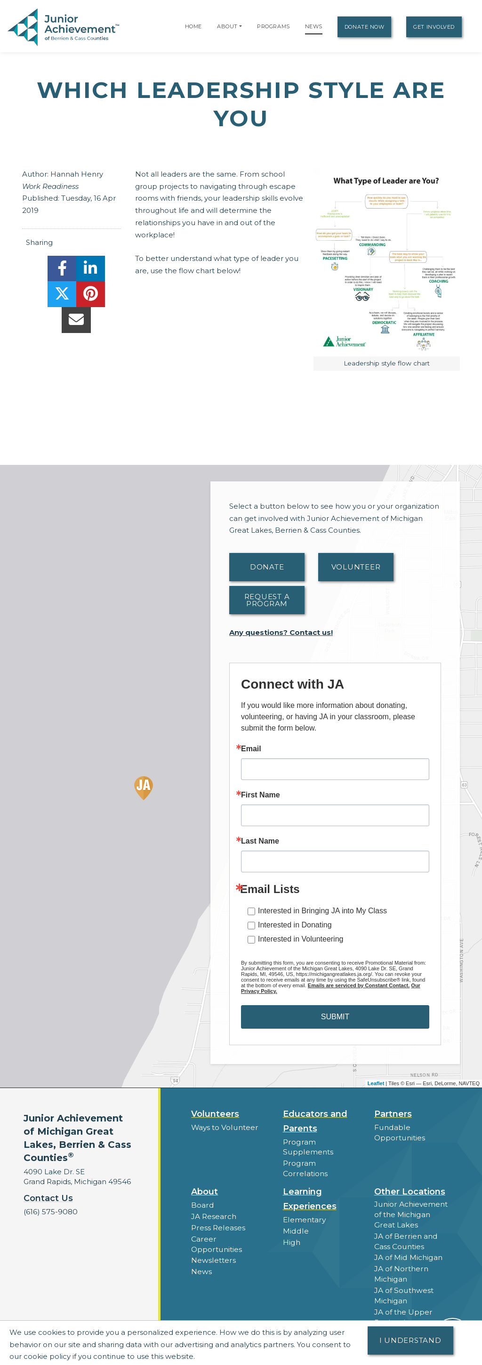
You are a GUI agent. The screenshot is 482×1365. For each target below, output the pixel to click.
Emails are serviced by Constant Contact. (359, 985)
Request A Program (267, 600)
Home (193, 26)
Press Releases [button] (217, 1215)
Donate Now (365, 27)
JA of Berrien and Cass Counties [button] (405, 1228)
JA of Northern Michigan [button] (400, 1259)
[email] (76, 322)
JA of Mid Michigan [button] (408, 1243)
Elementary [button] (304, 1207)
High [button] (291, 1229)
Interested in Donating (295, 925)
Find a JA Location (407, 1316)
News (313, 26)
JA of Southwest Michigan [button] (403, 1280)
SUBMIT (335, 1017)
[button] (240, 26)
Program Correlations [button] (321, 1162)
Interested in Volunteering (300, 939)
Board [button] (202, 1193)
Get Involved (434, 27)
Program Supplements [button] (307, 1147)
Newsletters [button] (212, 1236)
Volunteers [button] (215, 1114)
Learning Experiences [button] (310, 1187)
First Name (260, 795)
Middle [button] (295, 1218)
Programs (273, 26)
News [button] (201, 1247)
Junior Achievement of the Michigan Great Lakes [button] (412, 1202)
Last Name (260, 841)
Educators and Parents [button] (315, 1121)
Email (251, 749)
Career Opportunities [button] (229, 1225)
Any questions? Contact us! (281, 632)
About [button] (204, 1180)
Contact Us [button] (48, 1198)
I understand (410, 1340)
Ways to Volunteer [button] (224, 1127)
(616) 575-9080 (50, 1211)
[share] (62, 271)
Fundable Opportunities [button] (399, 1132)
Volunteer (356, 566)
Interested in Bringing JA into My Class (322, 911)
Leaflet (376, 1083)
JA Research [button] (213, 1204)
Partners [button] (393, 1114)
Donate (267, 566)
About (227, 26)
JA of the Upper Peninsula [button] (403, 1301)
